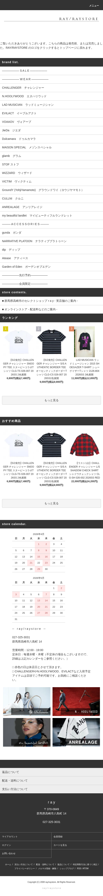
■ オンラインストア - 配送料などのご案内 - (29, 309)
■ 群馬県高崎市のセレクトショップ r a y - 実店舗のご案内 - (40, 300)
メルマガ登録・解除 (47, 868)
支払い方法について (23, 864)
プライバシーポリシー (24, 868)
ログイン (6, 845)
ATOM (86, 868)
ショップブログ (67, 868)
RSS (79, 868)
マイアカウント (10, 836)
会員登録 (58, 836)
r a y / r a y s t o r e (51, 888)
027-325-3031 (51, 822)
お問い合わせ (8, 853)
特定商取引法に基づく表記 (85, 864)
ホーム (8, 864)
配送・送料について (45, 864)
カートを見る (60, 845)
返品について (63, 864)
